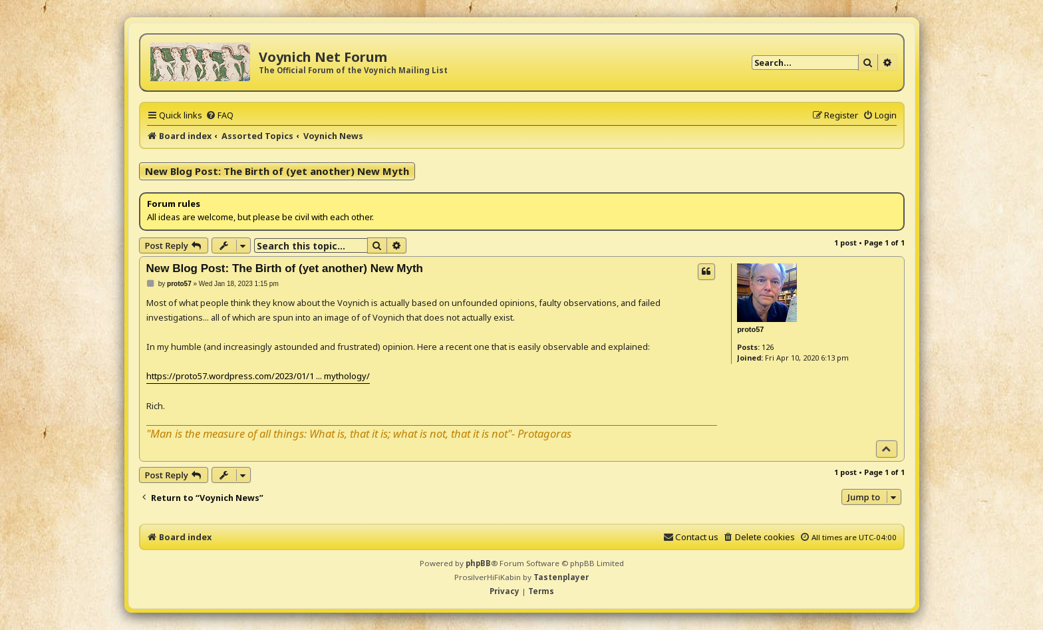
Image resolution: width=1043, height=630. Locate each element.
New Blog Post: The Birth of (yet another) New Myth (277, 171)
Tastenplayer (561, 577)
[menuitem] (219, 115)
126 (768, 347)
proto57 (750, 329)
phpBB (478, 563)
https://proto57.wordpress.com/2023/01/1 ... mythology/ (258, 376)
